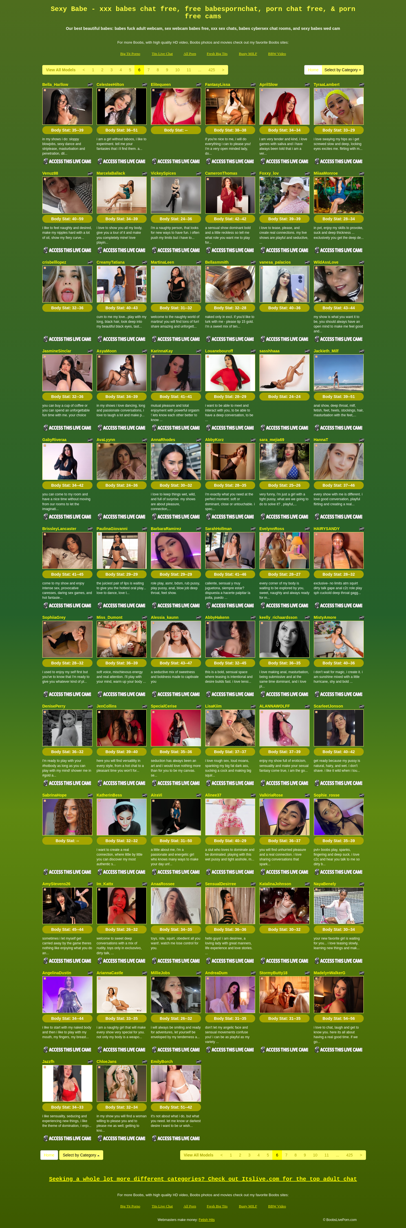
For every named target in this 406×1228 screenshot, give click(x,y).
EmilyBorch (162, 1061)
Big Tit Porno (130, 54)
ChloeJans (107, 1061)
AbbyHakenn (217, 617)
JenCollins (107, 706)
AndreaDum (216, 973)
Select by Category (343, 70)
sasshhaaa (269, 351)
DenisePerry (53, 706)
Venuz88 (50, 173)
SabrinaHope (54, 795)
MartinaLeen (162, 262)
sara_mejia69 (271, 439)
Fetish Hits (207, 1220)
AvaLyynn (106, 439)
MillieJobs (160, 973)
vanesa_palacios (275, 262)
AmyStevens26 (56, 884)
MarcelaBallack (111, 173)
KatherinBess (109, 795)
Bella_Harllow (55, 84)
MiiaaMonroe (326, 173)
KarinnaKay (162, 351)
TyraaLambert (327, 84)
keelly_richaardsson (278, 617)
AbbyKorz (214, 439)
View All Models (61, 70)
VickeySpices (163, 173)
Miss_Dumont (110, 617)
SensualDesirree (220, 884)
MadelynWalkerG (329, 973)
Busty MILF (248, 54)
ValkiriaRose (271, 795)
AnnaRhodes (163, 439)
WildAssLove (326, 262)
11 (189, 70)
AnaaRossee (163, 884)
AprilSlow (268, 84)
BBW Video (277, 54)
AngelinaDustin (56, 973)
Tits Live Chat (162, 54)
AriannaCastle (110, 973)
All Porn (190, 54)
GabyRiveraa (54, 439)
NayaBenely (325, 884)
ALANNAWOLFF (274, 706)
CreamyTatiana (111, 262)
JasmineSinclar (56, 351)
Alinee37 (213, 795)
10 (177, 70)
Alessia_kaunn (164, 617)
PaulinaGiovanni (112, 528)
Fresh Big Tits (217, 54)
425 (211, 70)
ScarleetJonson (328, 706)
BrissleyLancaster (59, 528)
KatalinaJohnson (275, 884)
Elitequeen (161, 84)
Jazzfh (48, 1061)
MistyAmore (325, 617)
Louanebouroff (219, 351)
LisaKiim (213, 706)
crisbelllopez (54, 262)
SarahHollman (218, 528)
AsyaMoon (107, 351)
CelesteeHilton (110, 84)
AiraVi (156, 795)
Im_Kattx (105, 884)
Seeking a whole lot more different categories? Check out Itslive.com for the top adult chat (203, 1179)
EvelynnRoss (271, 528)
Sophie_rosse (327, 795)
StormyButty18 (273, 973)
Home (313, 70)
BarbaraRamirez (166, 528)
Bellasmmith (217, 262)
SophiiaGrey (53, 617)
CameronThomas (221, 173)
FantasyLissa (217, 84)
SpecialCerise (164, 706)
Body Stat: (67, 130)
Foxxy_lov (269, 173)
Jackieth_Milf (326, 351)
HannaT (321, 439)
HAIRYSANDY (327, 528)
